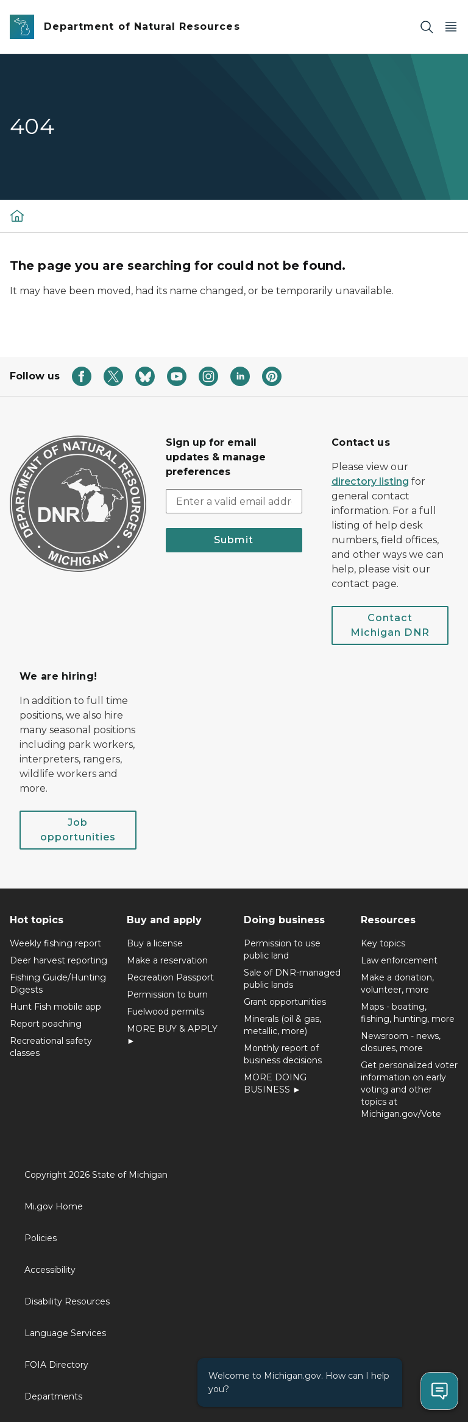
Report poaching (46, 1023)
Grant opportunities (285, 1001)
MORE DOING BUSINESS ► (275, 1083)
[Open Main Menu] (451, 27)
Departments (53, 1396)
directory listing (370, 481)
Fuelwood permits (165, 1011)
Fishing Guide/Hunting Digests (58, 983)
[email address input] (234, 501)
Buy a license (155, 943)
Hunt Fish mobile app (55, 1006)
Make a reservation (167, 960)
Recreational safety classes (51, 1046)
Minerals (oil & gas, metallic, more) (282, 1025)
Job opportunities (78, 830)
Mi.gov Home (53, 1206)
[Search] (426, 27)
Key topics (383, 943)
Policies (40, 1238)
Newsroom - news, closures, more (401, 1042)
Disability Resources (67, 1301)
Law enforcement (399, 960)
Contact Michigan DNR (390, 625)
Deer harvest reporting (58, 960)
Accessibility (50, 1269)
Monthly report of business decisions (283, 1054)
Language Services (65, 1333)
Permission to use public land (282, 949)
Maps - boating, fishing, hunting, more (408, 1012)
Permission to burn (167, 994)
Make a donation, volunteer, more (397, 983)
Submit (234, 540)
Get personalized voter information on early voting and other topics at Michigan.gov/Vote (409, 1089)
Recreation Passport (170, 977)
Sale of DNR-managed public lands (292, 978)
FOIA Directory (56, 1364)
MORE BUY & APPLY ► (172, 1034)
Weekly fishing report (55, 943)
